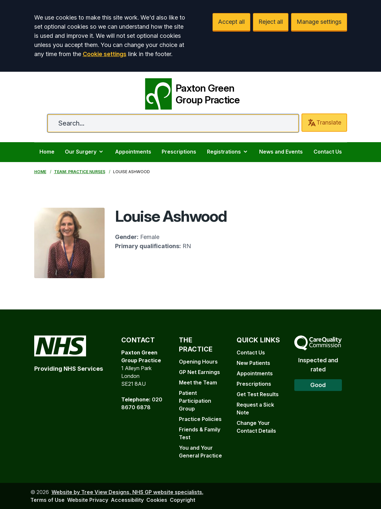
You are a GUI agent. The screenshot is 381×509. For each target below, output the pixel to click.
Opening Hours (198, 361)
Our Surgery (84, 151)
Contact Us (328, 151)
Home (46, 151)
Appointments (133, 151)
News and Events (281, 151)
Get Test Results (258, 394)
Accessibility (127, 500)
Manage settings (319, 21)
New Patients (253, 363)
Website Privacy (87, 500)
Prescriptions (179, 151)
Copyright (182, 500)
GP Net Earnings (199, 372)
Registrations (228, 151)
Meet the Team (198, 382)
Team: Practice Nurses (79, 171)
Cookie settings (104, 54)
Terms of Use (47, 500)
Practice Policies (200, 419)
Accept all (231, 21)
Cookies (156, 500)
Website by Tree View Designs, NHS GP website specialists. (127, 492)
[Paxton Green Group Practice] (190, 92)
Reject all (270, 21)
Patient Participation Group (195, 401)
